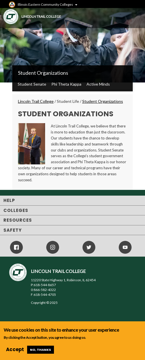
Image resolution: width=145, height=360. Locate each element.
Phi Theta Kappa (66, 84)
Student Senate (32, 84)
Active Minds (98, 84)
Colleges (15, 210)
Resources (17, 220)
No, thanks (40, 349)
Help (9, 200)
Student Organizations (43, 73)
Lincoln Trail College (36, 101)
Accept (15, 349)
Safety (12, 230)
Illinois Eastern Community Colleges (45, 4)
